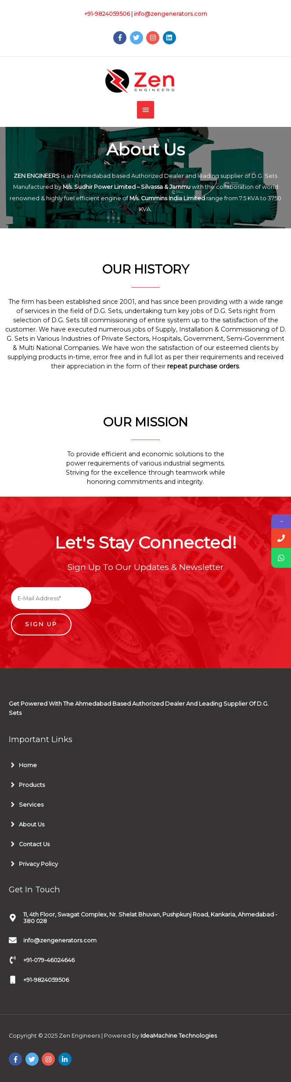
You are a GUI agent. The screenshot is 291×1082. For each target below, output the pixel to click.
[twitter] (137, 37)
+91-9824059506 (107, 14)
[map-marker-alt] (145, 917)
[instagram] (154, 37)
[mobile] (39, 980)
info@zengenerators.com (170, 14)
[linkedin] (170, 37)
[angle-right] (23, 765)
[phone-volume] (42, 960)
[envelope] (53, 940)
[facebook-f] (121, 37)
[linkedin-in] (66, 1059)
